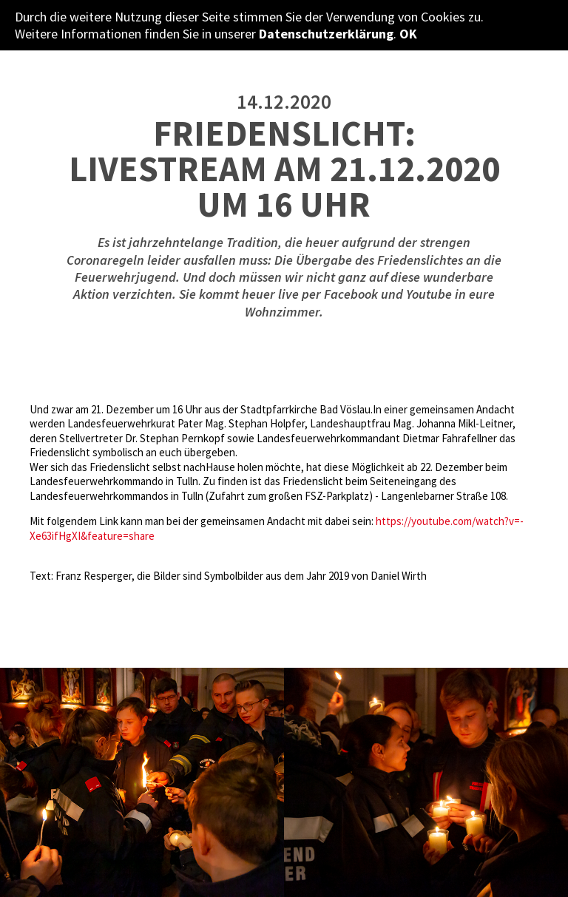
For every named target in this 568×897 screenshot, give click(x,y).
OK (408, 33)
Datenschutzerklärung (326, 33)
